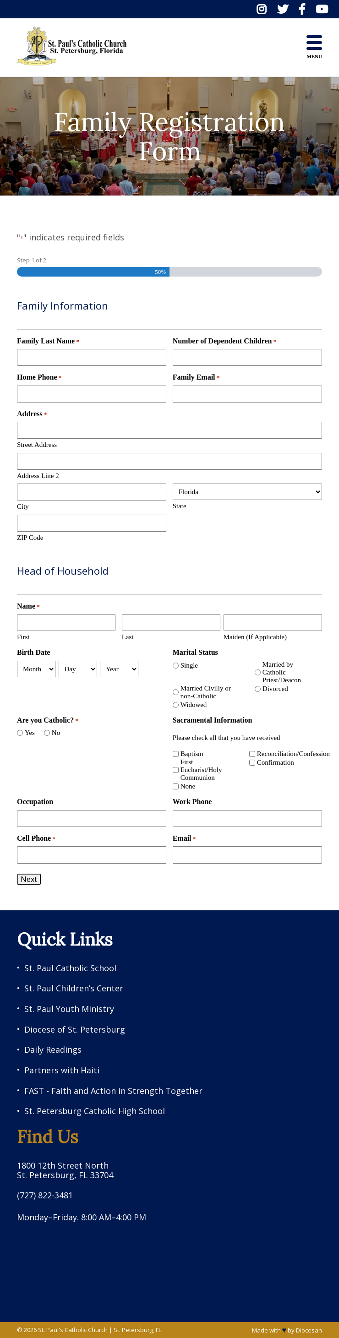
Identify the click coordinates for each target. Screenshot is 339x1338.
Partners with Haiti (61, 1070)
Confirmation (275, 762)
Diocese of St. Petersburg (74, 1029)
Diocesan (309, 1330)
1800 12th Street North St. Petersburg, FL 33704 (65, 1170)
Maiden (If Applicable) (255, 637)
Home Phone (39, 377)
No (56, 732)
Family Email (196, 377)
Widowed (193, 704)
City (23, 506)
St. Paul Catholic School (70, 968)
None (188, 786)
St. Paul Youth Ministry (69, 1009)
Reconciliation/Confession (286, 753)
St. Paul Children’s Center (73, 988)
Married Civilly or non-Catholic (205, 692)
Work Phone (192, 801)
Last (128, 637)
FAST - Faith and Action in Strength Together (113, 1091)
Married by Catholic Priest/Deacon (281, 672)
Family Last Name (48, 341)
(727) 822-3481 (45, 1195)
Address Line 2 (38, 475)
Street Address (37, 444)
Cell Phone (36, 838)
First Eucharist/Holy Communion (201, 770)
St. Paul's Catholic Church (73, 1330)
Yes (30, 732)
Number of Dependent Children (225, 341)
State (179, 506)
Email (184, 838)
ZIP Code (30, 537)
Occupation (35, 801)
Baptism (191, 753)
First (23, 637)
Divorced (275, 688)
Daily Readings (53, 1050)
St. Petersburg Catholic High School (94, 1111)
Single (189, 665)
